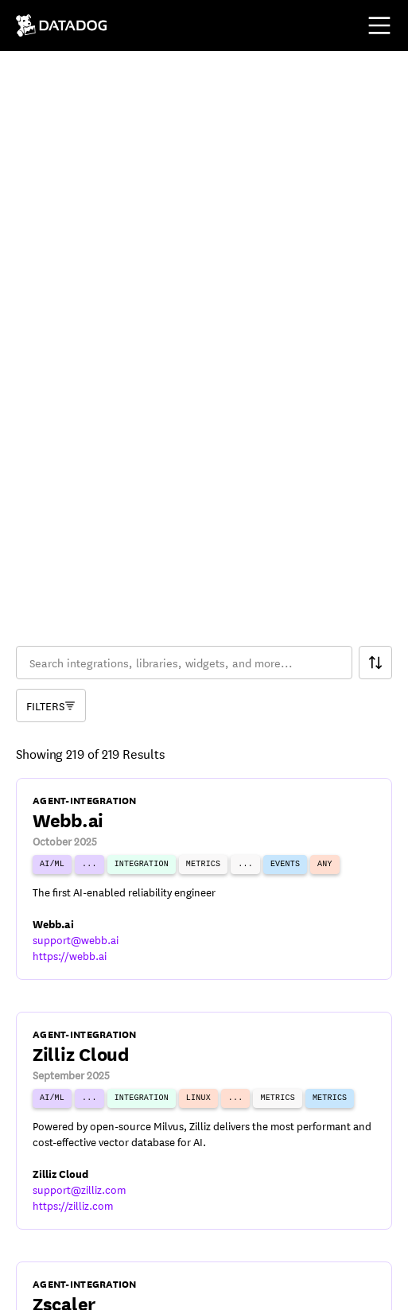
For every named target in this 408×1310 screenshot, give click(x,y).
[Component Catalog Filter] (51, 296)
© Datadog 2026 (59, 1201)
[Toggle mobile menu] (379, 25)
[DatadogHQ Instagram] (146, 1287)
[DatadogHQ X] (70, 1287)
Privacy (88, 1241)
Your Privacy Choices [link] (254, 1241)
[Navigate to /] (61, 25)
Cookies (152, 1241)
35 (219, 1125)
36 (251, 1125)
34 (188, 1125)
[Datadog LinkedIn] (108, 1287)
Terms (30, 1241)
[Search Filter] (375, 253)
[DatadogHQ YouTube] (32, 1287)
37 (283, 1125)
